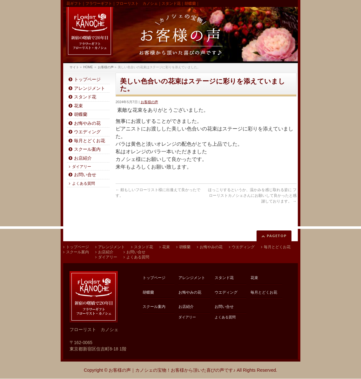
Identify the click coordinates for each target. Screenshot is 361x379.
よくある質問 (83, 183)
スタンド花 (85, 97)
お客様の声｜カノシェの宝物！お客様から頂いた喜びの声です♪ (172, 370)
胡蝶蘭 (80, 114)
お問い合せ (85, 174)
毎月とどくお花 (89, 140)
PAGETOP (277, 236)
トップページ (87, 79)
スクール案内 (87, 149)
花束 (78, 105)
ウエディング (87, 132)
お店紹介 (83, 158)
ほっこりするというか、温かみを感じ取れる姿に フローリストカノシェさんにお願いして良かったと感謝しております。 (252, 195)
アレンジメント (89, 88)
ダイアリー (81, 166)
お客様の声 (149, 102)
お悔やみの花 (87, 123)
